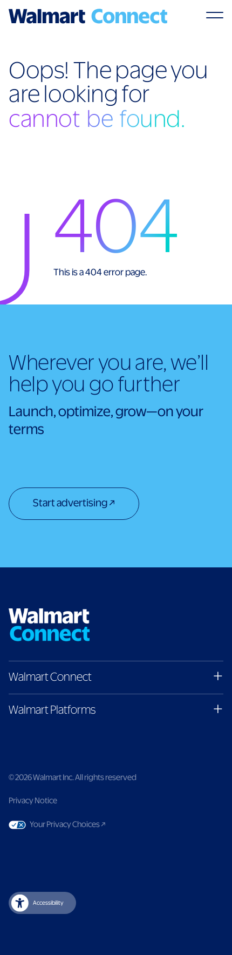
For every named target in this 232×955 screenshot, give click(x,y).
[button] (116, 677)
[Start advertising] (74, 504)
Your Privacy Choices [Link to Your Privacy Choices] (88, 825)
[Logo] (88, 16)
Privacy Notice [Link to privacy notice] (33, 801)
